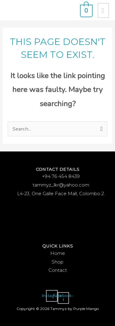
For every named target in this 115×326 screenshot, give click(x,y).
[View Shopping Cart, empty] (86, 10)
